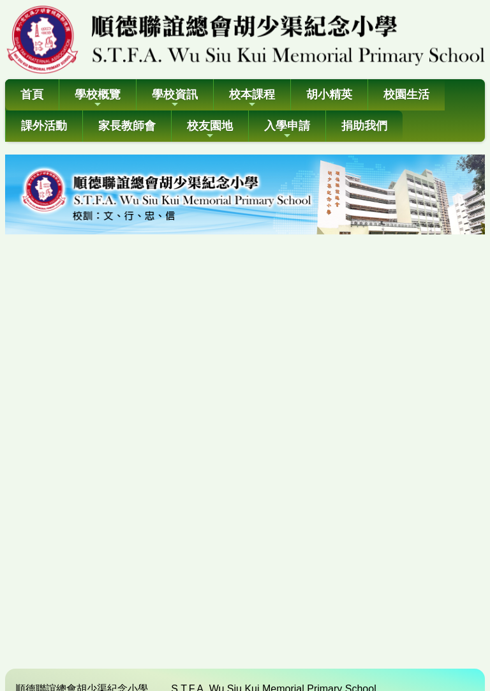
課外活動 (44, 125)
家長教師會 (127, 125)
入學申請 (287, 129)
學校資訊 (175, 98)
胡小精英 (329, 94)
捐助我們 (364, 125)
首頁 (31, 94)
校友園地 (210, 129)
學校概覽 (98, 98)
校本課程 (252, 98)
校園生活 (406, 94)
